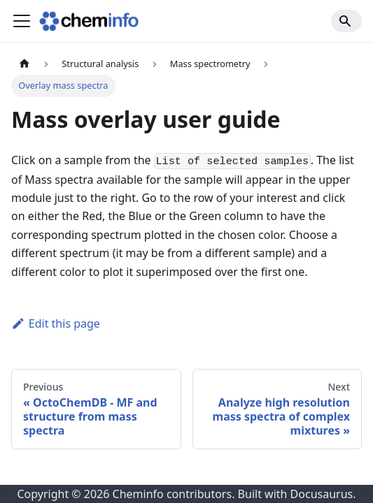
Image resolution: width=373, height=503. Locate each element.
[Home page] (24, 64)
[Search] (346, 21)
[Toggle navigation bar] (21, 20)
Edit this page (55, 323)
